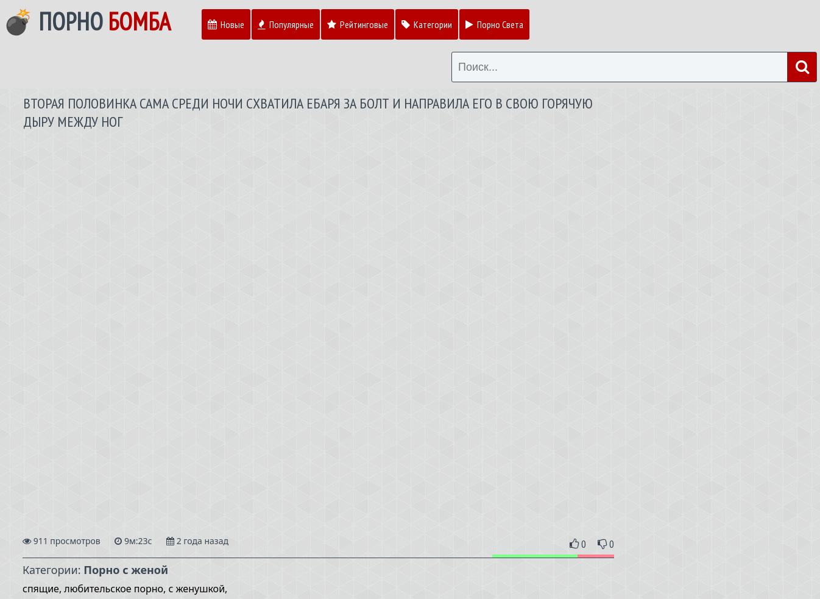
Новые (226, 24)
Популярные (286, 24)
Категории (426, 24)
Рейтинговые (357, 24)
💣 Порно (87, 21)
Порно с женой (125, 569)
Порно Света (494, 24)
